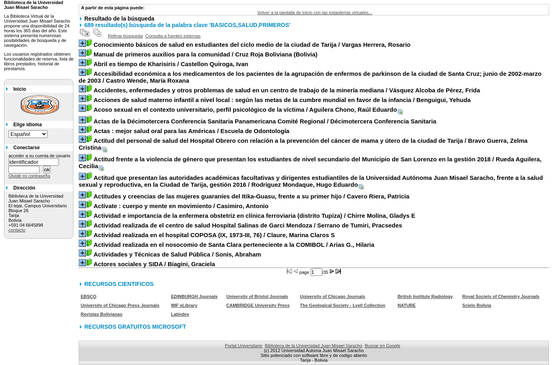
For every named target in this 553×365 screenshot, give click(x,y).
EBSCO (88, 296)
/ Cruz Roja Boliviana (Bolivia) (205, 54)
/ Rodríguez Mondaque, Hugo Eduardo (311, 181)
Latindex (180, 314)
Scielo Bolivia (476, 305)
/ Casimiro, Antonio (181, 205)
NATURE (407, 305)
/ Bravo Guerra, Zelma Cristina (303, 144)
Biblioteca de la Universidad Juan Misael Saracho (314, 345)
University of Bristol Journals (257, 296)
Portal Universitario (244, 345)
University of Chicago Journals (332, 296)
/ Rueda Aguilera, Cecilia (310, 162)
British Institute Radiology (425, 296)
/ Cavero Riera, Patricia (251, 196)
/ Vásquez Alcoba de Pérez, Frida (287, 90)
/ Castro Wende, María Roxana (310, 77)
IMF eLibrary (184, 305)
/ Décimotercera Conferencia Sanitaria (265, 121)
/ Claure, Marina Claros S (214, 235)
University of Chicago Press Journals (120, 305)
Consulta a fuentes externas (172, 35)
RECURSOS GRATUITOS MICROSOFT (135, 326)
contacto (16, 229)
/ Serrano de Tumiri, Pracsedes (248, 225)
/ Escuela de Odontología (191, 130)
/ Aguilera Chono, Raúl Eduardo (245, 109)
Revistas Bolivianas (101, 314)
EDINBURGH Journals (194, 296)
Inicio (19, 89)
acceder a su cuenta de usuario (39, 155)
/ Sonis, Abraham (177, 254)
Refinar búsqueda (125, 35)
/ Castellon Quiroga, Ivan (171, 63)
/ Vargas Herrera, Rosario (252, 44)
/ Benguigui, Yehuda (282, 99)
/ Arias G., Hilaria (234, 244)
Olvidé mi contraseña (29, 175)
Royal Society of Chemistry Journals (500, 296)
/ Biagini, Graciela (154, 264)
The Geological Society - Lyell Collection (343, 305)
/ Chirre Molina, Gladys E (254, 215)
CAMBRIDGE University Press (258, 305)
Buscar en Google (382, 345)
